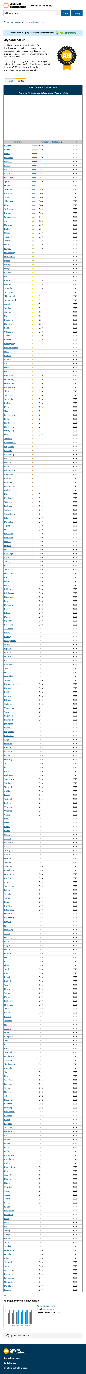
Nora (6, 818)
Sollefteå (8, 1052)
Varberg (7, 636)
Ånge (6, 739)
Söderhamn (9, 886)
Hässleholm (9, 1111)
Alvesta (7, 838)
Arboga (7, 1096)
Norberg (8, 1107)
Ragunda (8, 1123)
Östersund (8, 913)
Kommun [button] (17, 142)
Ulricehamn (9, 870)
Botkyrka (8, 403)
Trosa (6, 197)
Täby (6, 668)
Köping (7, 1206)
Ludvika (7, 949)
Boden (7, 830)
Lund (6, 244)
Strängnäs (8, 850)
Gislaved (8, 751)
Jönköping (8, 723)
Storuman (8, 225)
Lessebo (8, 727)
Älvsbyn (7, 1028)
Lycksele (8, 981)
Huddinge (8, 177)
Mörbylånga (9, 430)
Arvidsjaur (8, 474)
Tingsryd (8, 787)
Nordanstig (9, 1056)
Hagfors (7, 921)
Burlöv (7, 1163)
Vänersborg (9, 454)
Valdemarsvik (10, 442)
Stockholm (8, 399)
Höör (6, 767)
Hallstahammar (11, 347)
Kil (5, 925)
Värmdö (7, 355)
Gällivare (8, 169)
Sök (66, 13)
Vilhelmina (8, 201)
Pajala (6, 581)
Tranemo (8, 1020)
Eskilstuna (8, 589)
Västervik (8, 799)
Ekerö (6, 367)
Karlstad (7, 478)
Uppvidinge (9, 708)
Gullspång (8, 775)
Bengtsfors (9, 1036)
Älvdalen (8, 193)
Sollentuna (8, 189)
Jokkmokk (8, 157)
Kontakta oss (9, 1363)
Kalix (6, 660)
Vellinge (7, 145)
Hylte (6, 1076)
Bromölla (8, 1068)
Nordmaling (9, 423)
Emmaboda (9, 1278)
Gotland (7, 510)
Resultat (26, 22)
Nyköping (8, 371)
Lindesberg (9, 379)
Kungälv (7, 248)
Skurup (7, 1230)
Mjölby (7, 834)
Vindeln (7, 894)
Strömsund (9, 292)
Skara (6, 411)
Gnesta (7, 826)
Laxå (6, 565)
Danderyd (8, 320)
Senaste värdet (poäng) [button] (51, 142)
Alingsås (7, 846)
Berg (6, 609)
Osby (6, 1032)
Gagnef (7, 815)
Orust (6, 434)
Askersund (9, 664)
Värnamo (8, 854)
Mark (6, 1218)
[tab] (10, 80)
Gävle (6, 585)
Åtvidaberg (9, 791)
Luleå (6, 549)
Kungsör (7, 953)
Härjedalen (9, 446)
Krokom (7, 229)
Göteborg (8, 284)
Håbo (6, 276)
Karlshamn (9, 506)
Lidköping (8, 573)
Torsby (7, 561)
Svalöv (7, 644)
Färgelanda (9, 731)
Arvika (7, 335)
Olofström (8, 704)
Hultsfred (8, 1179)
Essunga (7, 1290)
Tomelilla (8, 438)
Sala (6, 518)
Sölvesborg (9, 917)
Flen (6, 957)
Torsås (7, 1195)
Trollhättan (9, 1080)
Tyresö (7, 181)
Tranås (7, 898)
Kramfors (8, 652)
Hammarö (8, 537)
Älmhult (7, 882)
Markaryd (8, 1214)
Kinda (6, 1147)
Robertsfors (9, 1167)
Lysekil (7, 260)
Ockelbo (7, 1254)
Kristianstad (9, 593)
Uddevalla (8, 332)
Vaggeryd (8, 1060)
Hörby (7, 755)
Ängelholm (9, 1159)
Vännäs (7, 993)
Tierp (6, 569)
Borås (6, 973)
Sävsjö (7, 1234)
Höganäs (8, 161)
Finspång (8, 937)
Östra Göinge (10, 1175)
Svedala (7, 1040)
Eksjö (6, 965)
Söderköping (9, 415)
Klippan (7, 648)
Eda (5, 1024)
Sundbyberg (9, 252)
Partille (7, 328)
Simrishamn (9, 1064)
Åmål (6, 557)
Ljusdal (7, 795)
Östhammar (9, 256)
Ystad (6, 822)
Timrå (6, 1008)
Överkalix (8, 858)
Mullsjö (7, 997)
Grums (7, 1088)
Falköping (8, 613)
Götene (7, 312)
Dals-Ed (7, 462)
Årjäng (7, 525)
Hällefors (8, 490)
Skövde (7, 541)
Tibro (6, 1242)
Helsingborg (9, 343)
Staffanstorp (9, 1282)
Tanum (7, 240)
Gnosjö (7, 304)
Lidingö (7, 268)
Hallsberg (8, 1001)
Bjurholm (8, 906)
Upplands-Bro (10, 470)
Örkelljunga (9, 1270)
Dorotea (7, 213)
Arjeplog (8, 237)
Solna (6, 351)
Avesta (7, 933)
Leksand (8, 1012)
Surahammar (10, 308)
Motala (7, 941)
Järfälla (7, 185)
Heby (6, 458)
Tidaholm (8, 502)
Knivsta (7, 601)
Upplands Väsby (11, 684)
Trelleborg (8, 1127)
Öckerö (7, 656)
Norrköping (9, 427)
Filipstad (7, 545)
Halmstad (8, 720)
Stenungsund (10, 300)
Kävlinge (8, 419)
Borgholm (8, 878)
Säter (6, 1072)
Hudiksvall (8, 842)
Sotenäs (7, 680)
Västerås (8, 288)
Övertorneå (9, 807)
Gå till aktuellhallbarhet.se (15, 1368)
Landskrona (9, 375)
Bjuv (6, 961)
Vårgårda (8, 945)
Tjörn (6, 391)
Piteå (6, 466)
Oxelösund (9, 1250)
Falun (6, 1048)
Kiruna (7, 205)
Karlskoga (8, 553)
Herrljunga (9, 1238)
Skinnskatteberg (11, 296)
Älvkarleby (8, 628)
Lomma (7, 339)
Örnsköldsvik (10, 874)
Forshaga (8, 1084)
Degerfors (8, 715)
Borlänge (8, 692)
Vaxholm (8, 173)
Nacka (7, 233)
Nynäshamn (9, 486)
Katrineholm (9, 1155)
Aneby (7, 1191)
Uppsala (7, 688)
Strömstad (8, 209)
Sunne (7, 1266)
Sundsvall (8, 969)
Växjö (6, 712)
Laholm (7, 747)
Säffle (6, 363)
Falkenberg (9, 910)
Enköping (8, 759)
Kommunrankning (13, 22)
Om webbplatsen (11, 1358)
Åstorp (7, 1198)
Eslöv (6, 1258)
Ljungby (7, 672)
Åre (5, 221)
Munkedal (8, 498)
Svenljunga (9, 779)
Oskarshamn (9, 514)
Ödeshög (8, 811)
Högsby (7, 700)
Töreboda (8, 783)
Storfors (7, 1092)
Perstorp (8, 1103)
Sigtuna (7, 862)
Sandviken (8, 533)
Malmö (7, 617)
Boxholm (8, 1115)
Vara (6, 1135)
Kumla (7, 1143)
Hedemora (9, 1100)
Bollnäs (7, 1202)
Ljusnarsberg (10, 383)
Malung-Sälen (10, 640)
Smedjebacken (10, 217)
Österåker (8, 676)
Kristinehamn (10, 387)
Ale (5, 577)
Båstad (7, 165)
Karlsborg (8, 803)
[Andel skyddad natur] (42, 1315)
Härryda (7, 632)
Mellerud (8, 1044)
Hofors (7, 1151)
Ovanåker (8, 1187)
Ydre (6, 985)
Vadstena (8, 450)
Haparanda (9, 597)
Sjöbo (6, 763)
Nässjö (7, 1183)
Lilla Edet (8, 743)
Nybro (7, 989)
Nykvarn (8, 1131)
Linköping (8, 929)
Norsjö (7, 1222)
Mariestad (8, 522)
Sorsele (7, 149)
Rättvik (7, 977)
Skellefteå (8, 1005)
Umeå (7, 316)
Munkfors (8, 1286)
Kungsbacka (9, 482)
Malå (6, 1171)
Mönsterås (9, 605)
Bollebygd (8, 1274)
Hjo (5, 1226)
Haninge (8, 264)
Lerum (7, 902)
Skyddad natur (38, 22)
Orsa (6, 529)
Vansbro (7, 1016)
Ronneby (8, 280)
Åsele (6, 771)
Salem (7, 153)
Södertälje (8, 395)
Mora (6, 407)
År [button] (77, 142)
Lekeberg (8, 624)
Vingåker (8, 1246)
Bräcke (7, 1119)
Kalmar (7, 890)
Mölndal (7, 272)
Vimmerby (8, 1262)
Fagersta (8, 620)
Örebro (7, 696)
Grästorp (8, 359)
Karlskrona (9, 735)
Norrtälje (8, 324)
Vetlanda (8, 1139)
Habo (6, 494)
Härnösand (9, 1210)
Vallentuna (8, 866)
